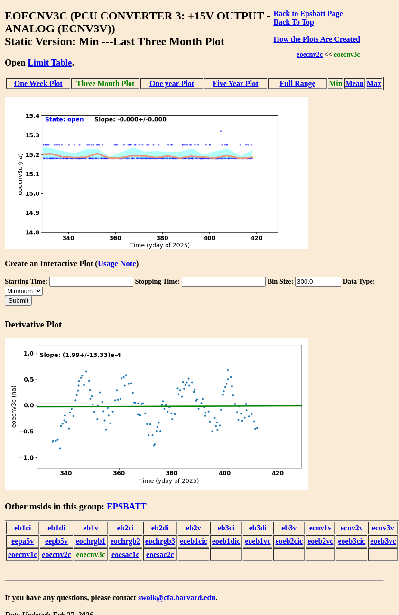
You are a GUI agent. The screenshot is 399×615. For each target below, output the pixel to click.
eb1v (90, 528)
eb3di (258, 528)
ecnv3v (383, 528)
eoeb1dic (226, 541)
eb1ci (22, 528)
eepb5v (56, 541)
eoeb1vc (257, 541)
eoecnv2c (310, 54)
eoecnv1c (22, 554)
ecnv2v (352, 528)
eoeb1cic (193, 541)
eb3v (289, 528)
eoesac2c (160, 554)
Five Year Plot (236, 83)
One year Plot (171, 83)
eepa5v (22, 541)
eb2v (193, 528)
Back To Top (293, 22)
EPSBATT (127, 506)
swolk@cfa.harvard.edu (176, 598)
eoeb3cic (351, 541)
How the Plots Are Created (316, 39)
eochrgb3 (160, 541)
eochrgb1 (91, 541)
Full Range (297, 83)
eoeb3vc (383, 541)
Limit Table (50, 62)
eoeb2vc (320, 541)
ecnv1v (320, 528)
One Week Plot (38, 83)
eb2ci (125, 528)
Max (374, 83)
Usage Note (117, 263)
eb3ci (226, 528)
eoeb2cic (289, 541)
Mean (354, 83)
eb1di (56, 528)
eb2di (160, 528)
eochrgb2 (125, 541)
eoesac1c (125, 554)
